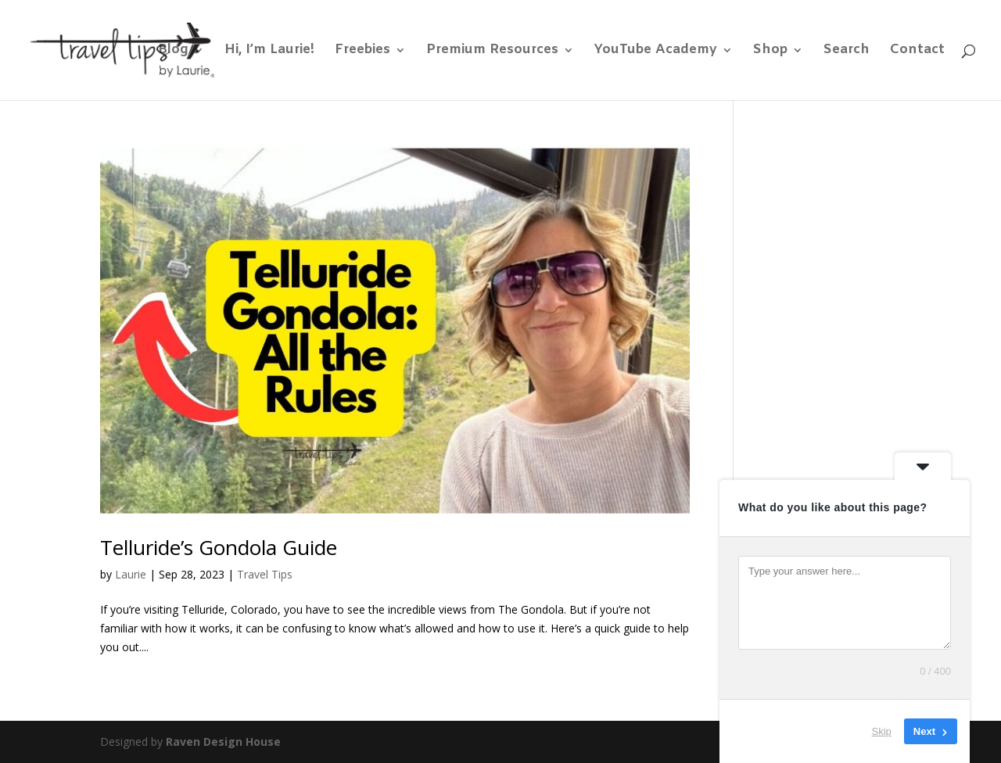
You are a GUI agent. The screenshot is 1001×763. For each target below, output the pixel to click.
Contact (917, 52)
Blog (173, 52)
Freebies (362, 52)
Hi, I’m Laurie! (269, 52)
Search (846, 52)
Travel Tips (264, 574)
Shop (770, 52)
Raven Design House (223, 741)
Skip (882, 731)
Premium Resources (492, 52)
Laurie (130, 574)
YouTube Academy (655, 52)
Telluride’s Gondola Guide (218, 547)
